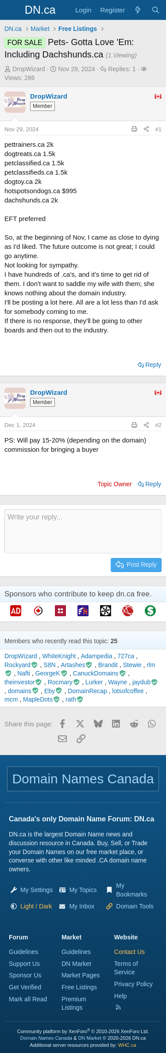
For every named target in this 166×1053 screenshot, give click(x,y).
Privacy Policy (133, 984)
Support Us (24, 963)
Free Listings (79, 987)
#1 (158, 129)
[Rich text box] (83, 531)
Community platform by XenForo (83, 1031)
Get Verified (25, 987)
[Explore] (138, 10)
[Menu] (12, 10)
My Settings (36, 889)
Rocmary (64, 682)
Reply (153, 364)
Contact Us (129, 951)
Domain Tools (135, 906)
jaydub (145, 682)
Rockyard (21, 664)
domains (23, 690)
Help (120, 996)
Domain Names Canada (46, 1038)
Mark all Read (28, 999)
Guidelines (23, 951)
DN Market (76, 963)
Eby (53, 690)
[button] (36, 906)
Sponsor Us (25, 975)
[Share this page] (146, 129)
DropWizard (28, 68)
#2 (158, 425)
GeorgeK (51, 673)
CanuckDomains (99, 673)
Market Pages (81, 975)
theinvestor (23, 682)
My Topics (83, 889)
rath (75, 699)
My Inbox (81, 906)
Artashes (77, 664)
